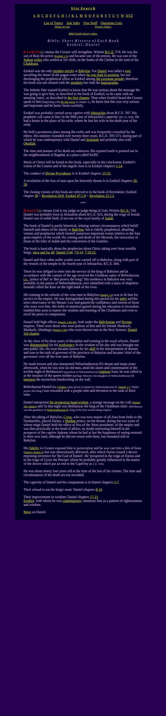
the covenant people (110, 79)
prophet (58, 71)
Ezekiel (29, 501)
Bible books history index (83, 33)
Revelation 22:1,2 (101, 196)
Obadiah (29, 143)
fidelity (34, 448)
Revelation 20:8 (53, 196)
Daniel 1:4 (106, 295)
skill (92, 349)
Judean (28, 60)
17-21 (94, 497)
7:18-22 (90, 252)
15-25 (106, 173)
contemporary (71, 501)
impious (104, 371)
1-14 (119, 166)
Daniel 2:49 (60, 330)
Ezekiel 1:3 (61, 56)
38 (36, 196)
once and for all (43, 252)
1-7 (116, 482)
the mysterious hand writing (68, 402)
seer (128, 71)
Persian (126, 322)
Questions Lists (111, 23)
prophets (77, 82)
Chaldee (62, 387)
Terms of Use (62, 26)
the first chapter (78, 98)
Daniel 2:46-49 (66, 322)
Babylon (84, 71)
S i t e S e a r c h (83, 8)
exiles (38, 60)
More (27, 512)
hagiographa (109, 82)
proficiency (67, 345)
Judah (109, 218)
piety (123, 298)
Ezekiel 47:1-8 (75, 196)
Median (70, 421)
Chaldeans (31, 63)
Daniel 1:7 (124, 387)
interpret (29, 379)
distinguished (39, 345)
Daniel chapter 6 (33, 452)
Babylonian (107, 322)
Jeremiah (92, 139)
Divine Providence (58, 173)
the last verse (68, 101)
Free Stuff (90, 23)
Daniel (102, 71)
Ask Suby (73, 23)
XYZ (129, 15)
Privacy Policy (103, 26)
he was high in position (103, 75)
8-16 (99, 489)
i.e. (26, 279)
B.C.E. (109, 52)
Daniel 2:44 (64, 252)
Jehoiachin (98, 113)
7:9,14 (78, 252)
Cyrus (68, 417)
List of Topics (53, 23)
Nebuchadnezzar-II (57, 409)
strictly (69, 71)
